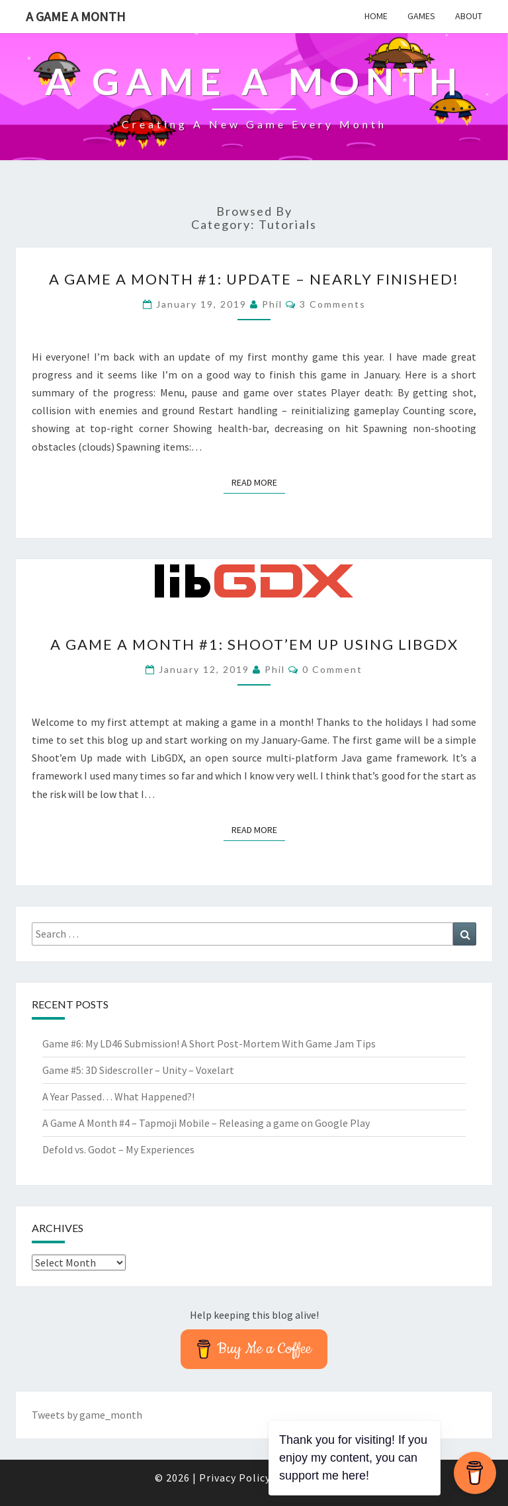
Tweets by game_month (87, 1414)
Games (421, 16)
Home (376, 16)
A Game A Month (76, 16)
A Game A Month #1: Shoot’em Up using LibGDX (254, 644)
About (468, 16)
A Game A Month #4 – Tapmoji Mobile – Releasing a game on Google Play (206, 1123)
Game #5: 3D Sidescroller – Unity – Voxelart (138, 1070)
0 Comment (332, 669)
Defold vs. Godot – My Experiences (118, 1149)
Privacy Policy (235, 1477)
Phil (272, 304)
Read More (258, 481)
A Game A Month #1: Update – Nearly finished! (254, 279)
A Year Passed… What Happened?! (118, 1096)
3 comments (333, 304)
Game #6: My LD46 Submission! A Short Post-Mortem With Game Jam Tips (209, 1043)
